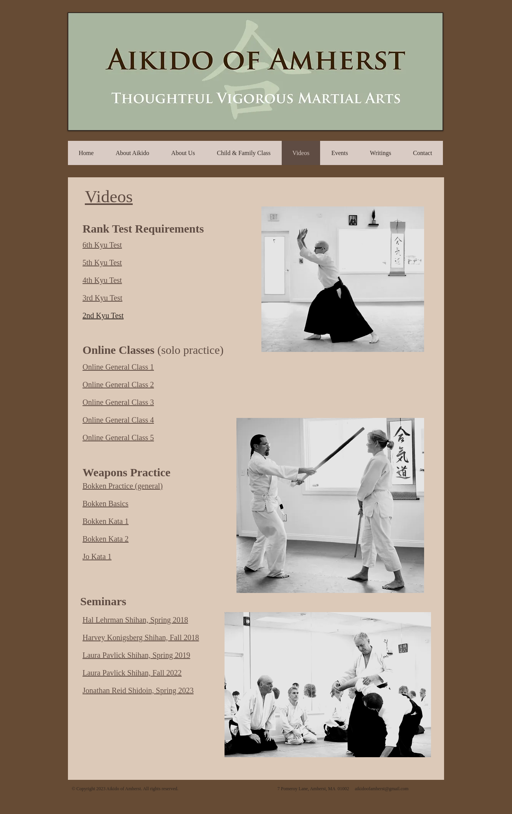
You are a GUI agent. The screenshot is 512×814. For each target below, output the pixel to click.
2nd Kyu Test (103, 315)
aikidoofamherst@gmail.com (381, 788)
